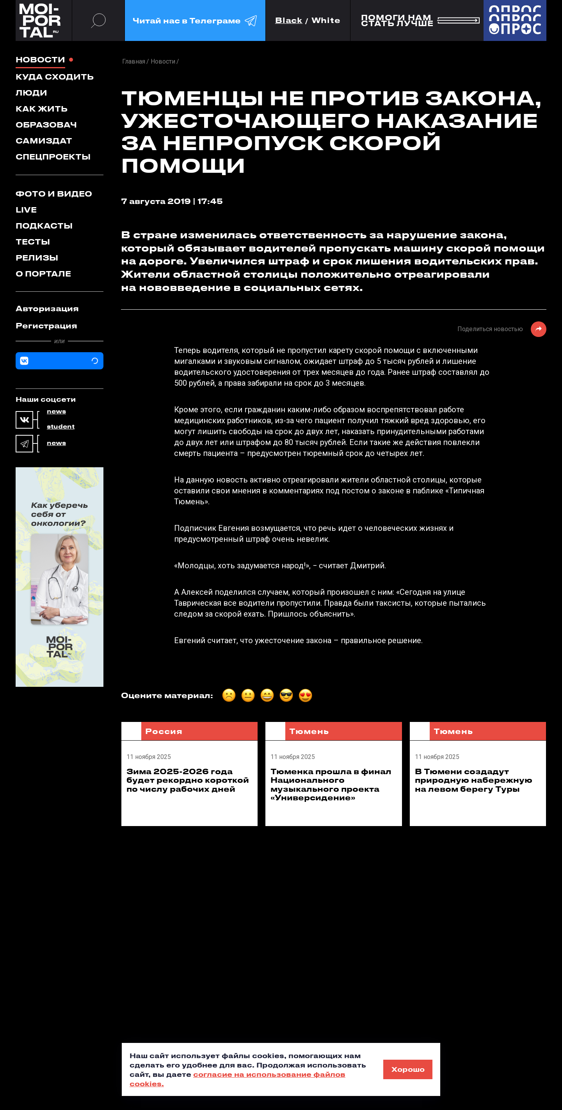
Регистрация (46, 325)
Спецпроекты (53, 156)
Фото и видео (54, 193)
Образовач (46, 124)
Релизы (37, 257)
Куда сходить (55, 76)
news (56, 411)
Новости (40, 59)
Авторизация (47, 308)
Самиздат (44, 140)
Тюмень (309, 731)
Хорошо (408, 1069)
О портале (43, 273)
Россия (163, 731)
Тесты (33, 241)
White (326, 20)
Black (289, 20)
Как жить (42, 108)
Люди (31, 92)
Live (26, 209)
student (61, 427)
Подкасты (44, 225)
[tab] (59, 308)
